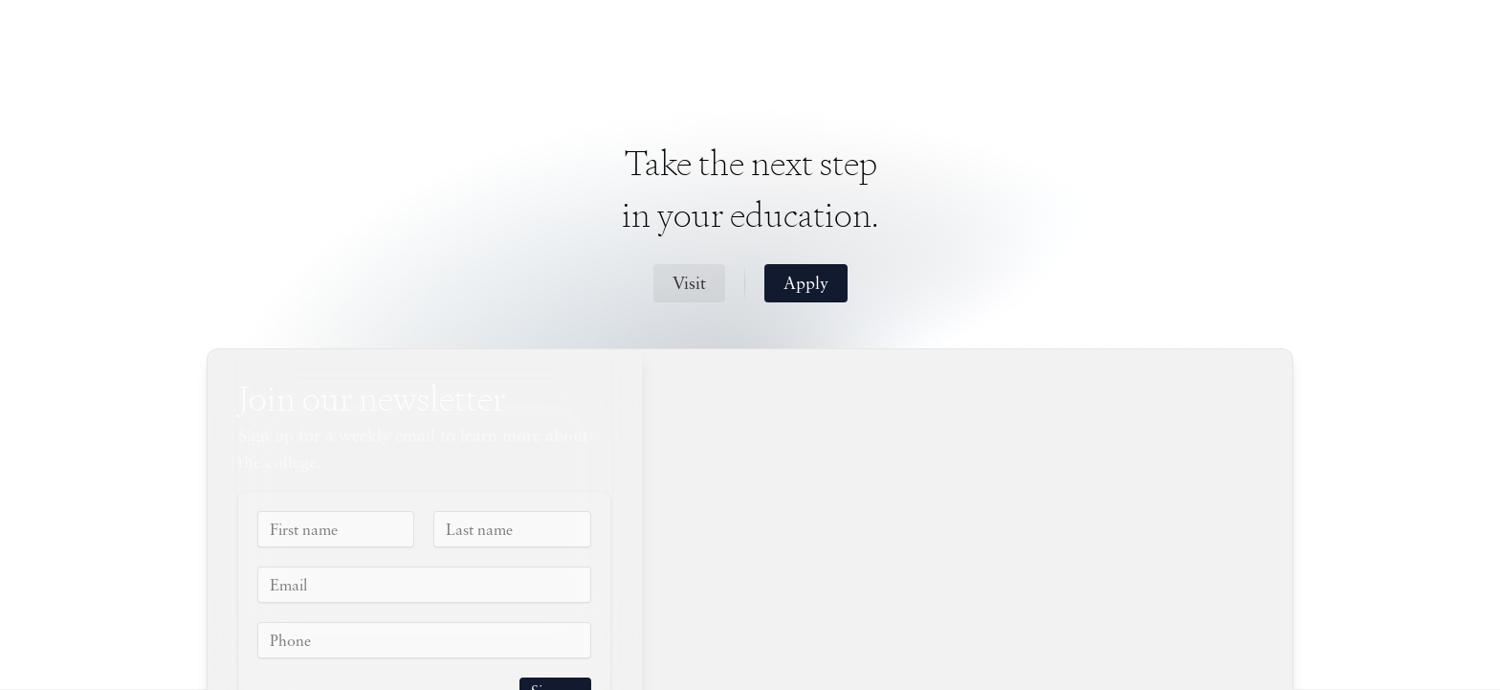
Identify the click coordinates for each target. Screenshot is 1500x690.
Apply (805, 284)
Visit (689, 284)
